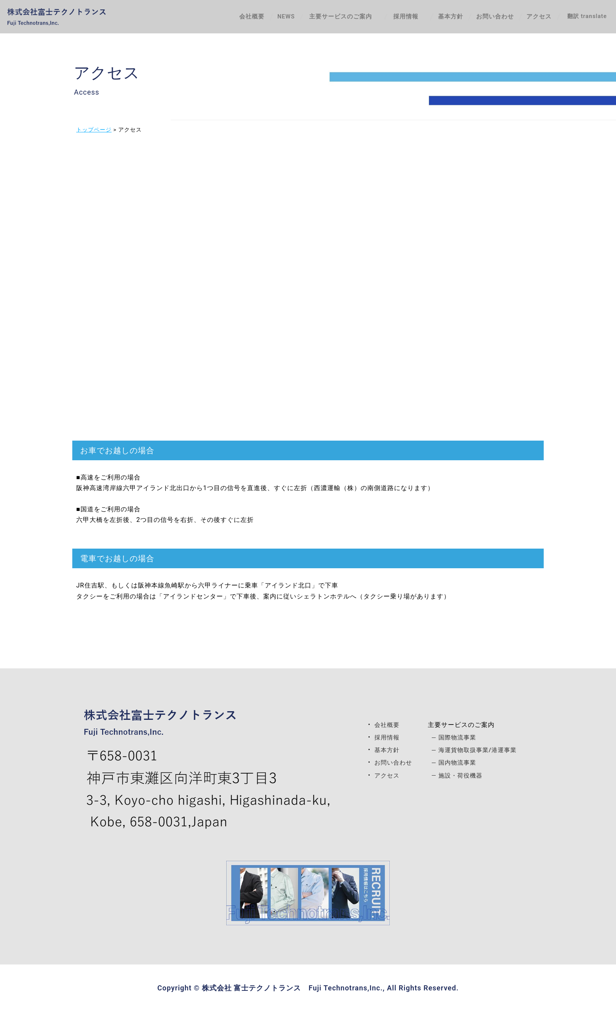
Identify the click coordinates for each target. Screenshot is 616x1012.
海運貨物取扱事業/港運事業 (479, 750)
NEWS (271, 18)
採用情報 (384, 737)
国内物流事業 (457, 762)
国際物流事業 (457, 737)
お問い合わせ (482, 18)
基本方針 (431, 18)
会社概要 (229, 18)
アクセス (533, 18)
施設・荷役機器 (460, 775)
